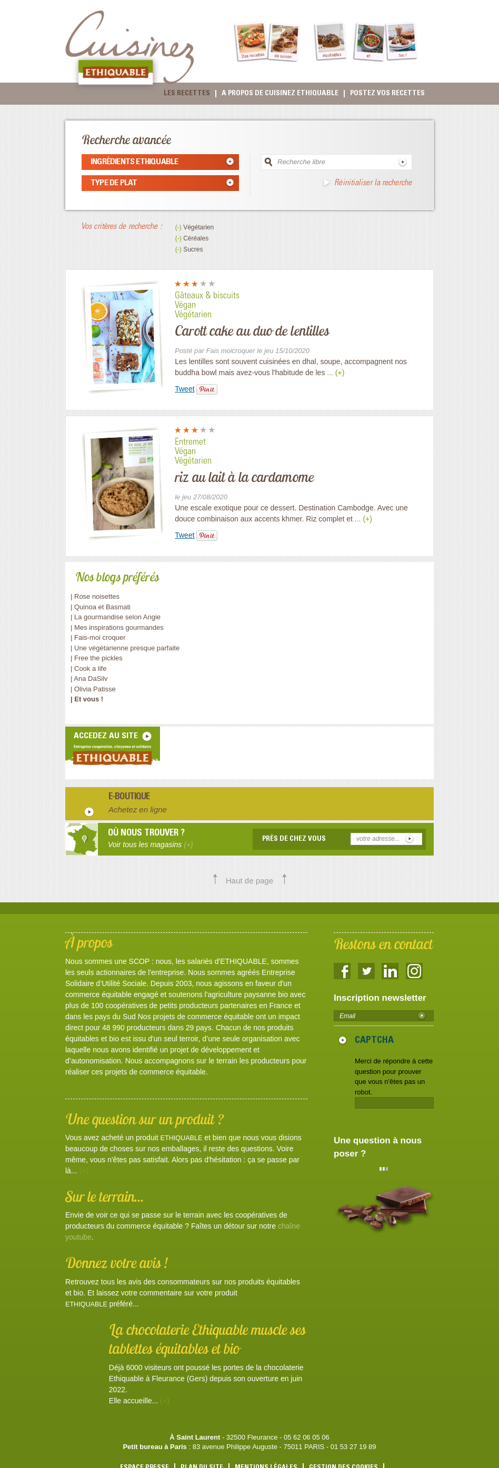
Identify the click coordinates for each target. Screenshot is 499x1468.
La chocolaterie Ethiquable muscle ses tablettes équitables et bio (207, 1339)
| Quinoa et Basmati (101, 607)
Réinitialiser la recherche (373, 183)
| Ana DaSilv (89, 678)
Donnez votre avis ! (116, 1262)
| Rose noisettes (95, 596)
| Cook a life (88, 668)
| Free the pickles (97, 658)
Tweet (184, 389)
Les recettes (187, 93)
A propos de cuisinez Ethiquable (280, 93)
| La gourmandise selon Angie (116, 617)
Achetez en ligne (137, 809)
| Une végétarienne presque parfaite (125, 648)
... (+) (335, 372)
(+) (83, 1171)
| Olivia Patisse (93, 689)
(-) (179, 227)
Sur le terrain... (104, 1196)
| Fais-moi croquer (99, 637)
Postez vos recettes (387, 93)
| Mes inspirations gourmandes (117, 627)
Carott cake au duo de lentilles (252, 330)
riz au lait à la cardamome (244, 477)
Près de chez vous (294, 839)
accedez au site (106, 736)
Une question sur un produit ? (144, 1119)
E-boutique (129, 797)
